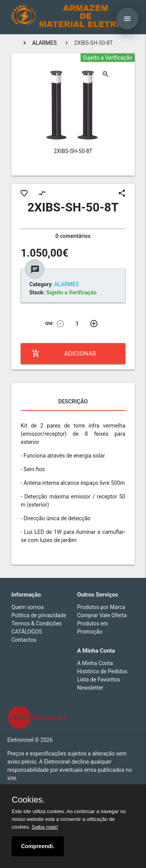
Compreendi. (38, 846)
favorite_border (24, 193)
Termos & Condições (36, 623)
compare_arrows (42, 193)
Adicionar (64, 353)
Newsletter (90, 688)
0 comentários (72, 236)
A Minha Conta (95, 663)
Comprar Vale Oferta (102, 615)
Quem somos (27, 607)
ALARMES (44, 43)
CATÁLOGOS (26, 632)
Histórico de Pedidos (102, 671)
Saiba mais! (45, 827)
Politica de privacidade (38, 615)
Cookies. (28, 800)
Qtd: (49, 323)
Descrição (73, 401)
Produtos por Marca (101, 607)
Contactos (23, 640)
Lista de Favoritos (98, 679)
